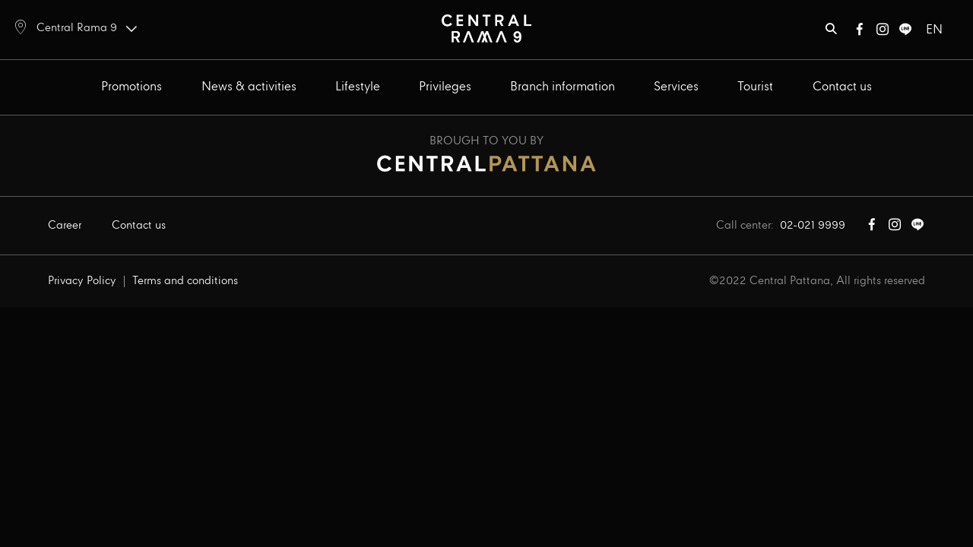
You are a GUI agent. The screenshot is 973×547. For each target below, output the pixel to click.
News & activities (248, 86)
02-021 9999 (812, 225)
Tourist (755, 86)
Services (676, 86)
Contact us (842, 86)
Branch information (562, 86)
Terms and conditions (185, 281)
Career (64, 225)
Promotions (131, 86)
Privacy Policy (82, 281)
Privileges (445, 86)
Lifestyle (357, 86)
